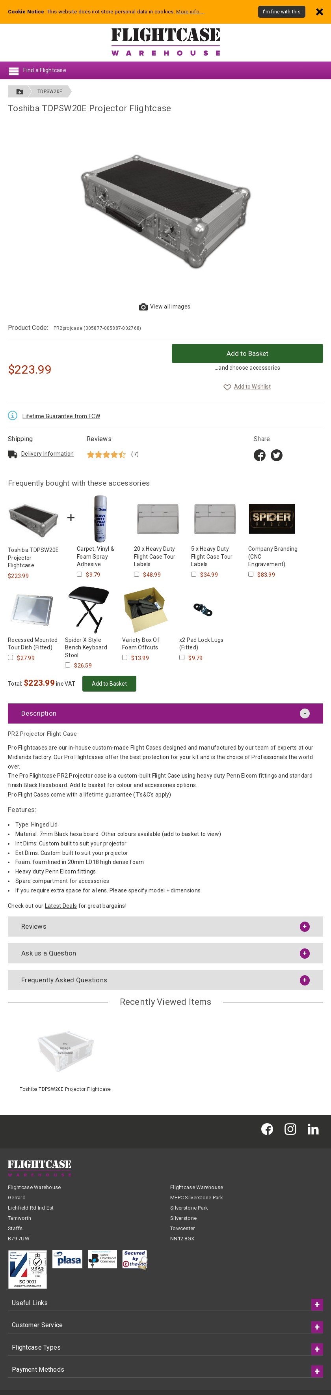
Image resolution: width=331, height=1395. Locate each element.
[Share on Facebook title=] (260, 454)
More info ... (190, 12)
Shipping (20, 439)
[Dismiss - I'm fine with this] (319, 12)
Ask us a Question (48, 953)
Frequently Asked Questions (64, 980)
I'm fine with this (282, 12)
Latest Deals (61, 906)
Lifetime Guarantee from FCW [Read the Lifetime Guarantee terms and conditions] (61, 416)
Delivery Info (47, 454)
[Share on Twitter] (277, 454)
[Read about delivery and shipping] (12, 454)
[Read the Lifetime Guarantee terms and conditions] (14, 415)
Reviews (99, 439)
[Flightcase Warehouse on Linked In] (315, 1128)
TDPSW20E (49, 91)
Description (38, 713)
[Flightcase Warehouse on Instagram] (292, 1128)
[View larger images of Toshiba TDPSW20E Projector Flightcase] (165, 211)
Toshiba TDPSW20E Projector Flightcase (65, 1089)
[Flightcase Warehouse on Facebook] (269, 1128)
